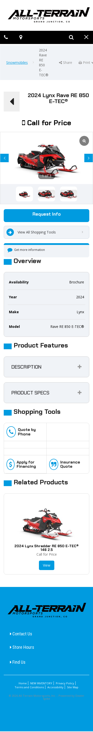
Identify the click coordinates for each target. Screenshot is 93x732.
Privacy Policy (65, 683)
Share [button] (65, 62)
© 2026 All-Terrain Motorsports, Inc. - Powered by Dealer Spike (46, 697)
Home (23, 683)
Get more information (26, 249)
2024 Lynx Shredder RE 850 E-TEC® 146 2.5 (46, 548)
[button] (12, 102)
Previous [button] (4, 160)
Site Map (72, 687)
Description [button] (26, 367)
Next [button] (89, 160)
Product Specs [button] (30, 392)
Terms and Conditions (29, 687)
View (46, 565)
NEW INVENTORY (41, 683)
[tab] (46, 366)
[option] (46, 158)
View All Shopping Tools (31, 232)
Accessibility (55, 687)
